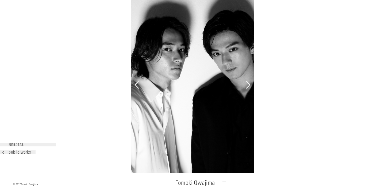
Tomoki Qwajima (195, 182)
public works (16, 152)
